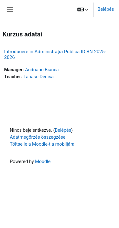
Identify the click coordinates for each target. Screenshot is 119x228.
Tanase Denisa (38, 76)
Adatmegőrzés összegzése (37, 137)
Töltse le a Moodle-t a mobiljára (42, 144)
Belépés (105, 9)
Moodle (42, 161)
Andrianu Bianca (42, 70)
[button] (82, 9)
